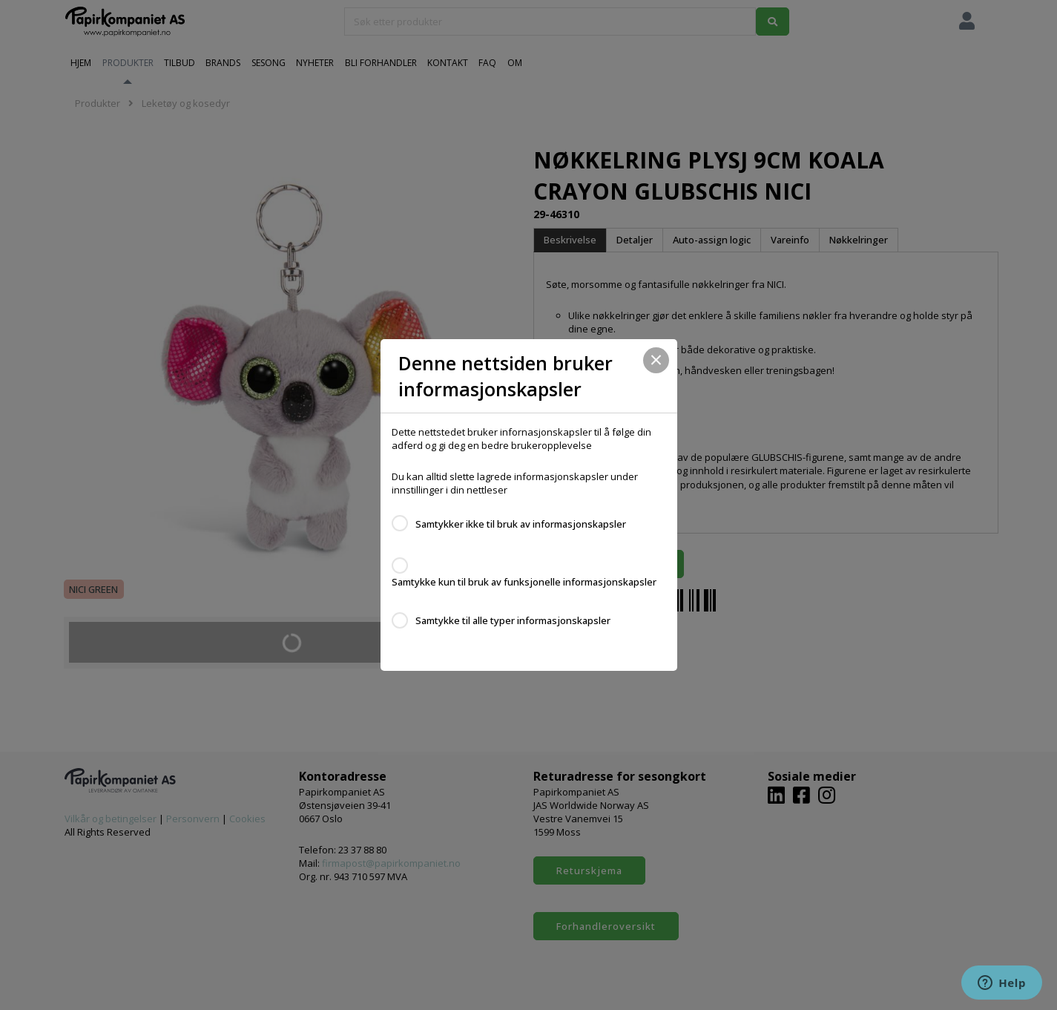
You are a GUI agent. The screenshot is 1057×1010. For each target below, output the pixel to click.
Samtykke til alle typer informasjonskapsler (512, 620)
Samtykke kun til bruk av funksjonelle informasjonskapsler (524, 581)
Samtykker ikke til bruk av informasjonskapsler (520, 524)
